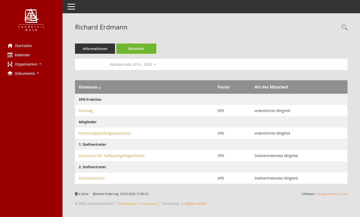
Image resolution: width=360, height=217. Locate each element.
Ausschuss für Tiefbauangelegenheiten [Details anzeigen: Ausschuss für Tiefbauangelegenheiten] (111, 155)
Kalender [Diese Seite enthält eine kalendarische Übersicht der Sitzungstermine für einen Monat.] (19, 54)
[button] (31, 64)
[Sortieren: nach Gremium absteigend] (99, 87)
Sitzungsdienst (332, 194)
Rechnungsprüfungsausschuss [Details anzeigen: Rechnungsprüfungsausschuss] (104, 133)
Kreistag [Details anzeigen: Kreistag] (85, 110)
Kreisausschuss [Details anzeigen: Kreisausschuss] (92, 178)
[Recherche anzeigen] (343, 28)
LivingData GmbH (193, 203)
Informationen (95, 48)
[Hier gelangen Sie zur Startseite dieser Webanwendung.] (31, 20)
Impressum (149, 203)
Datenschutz (127, 203)
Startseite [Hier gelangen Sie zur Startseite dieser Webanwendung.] (20, 45)
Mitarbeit (136, 48)
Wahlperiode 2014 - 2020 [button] (133, 64)
